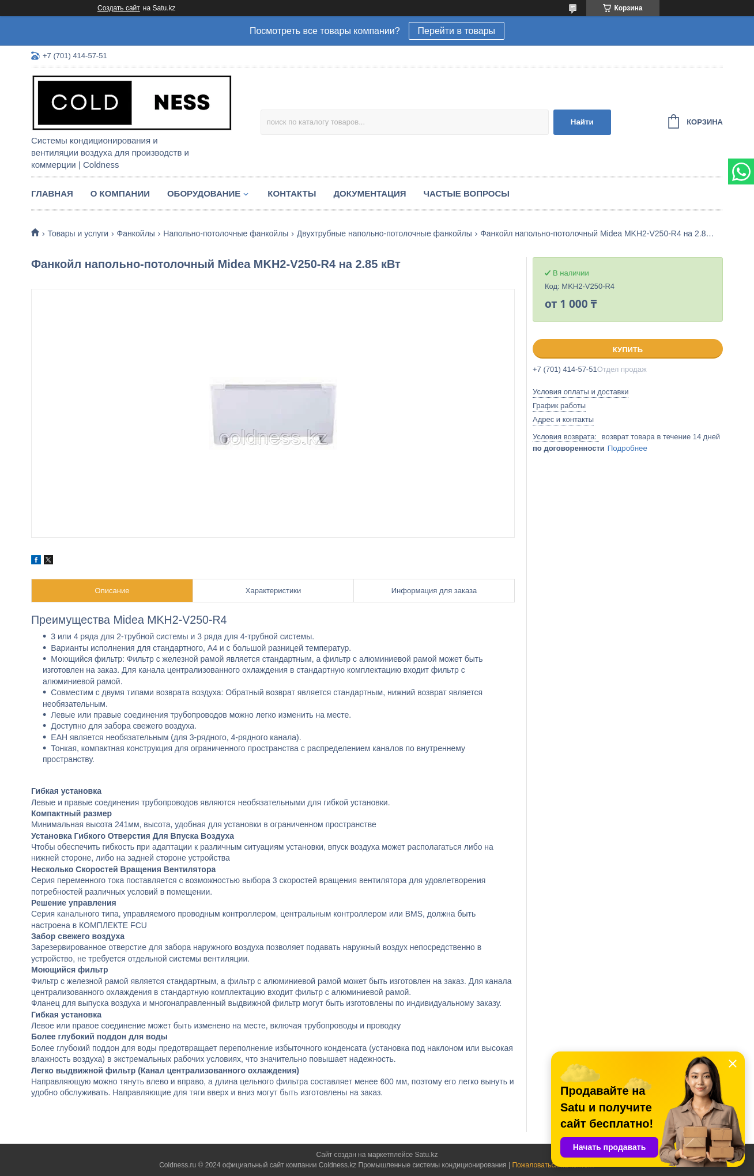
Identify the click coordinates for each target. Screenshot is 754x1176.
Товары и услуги (77, 233)
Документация (369, 193)
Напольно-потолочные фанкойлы (225, 233)
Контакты (291, 193)
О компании (120, 193)
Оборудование (203, 193)
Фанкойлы (136, 233)
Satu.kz (426, 1155)
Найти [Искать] (582, 122)
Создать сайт (118, 8)
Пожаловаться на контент (553, 1165)
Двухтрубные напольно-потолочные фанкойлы (384, 233)
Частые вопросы (467, 193)
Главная (52, 193)
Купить (628, 349)
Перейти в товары (456, 31)
